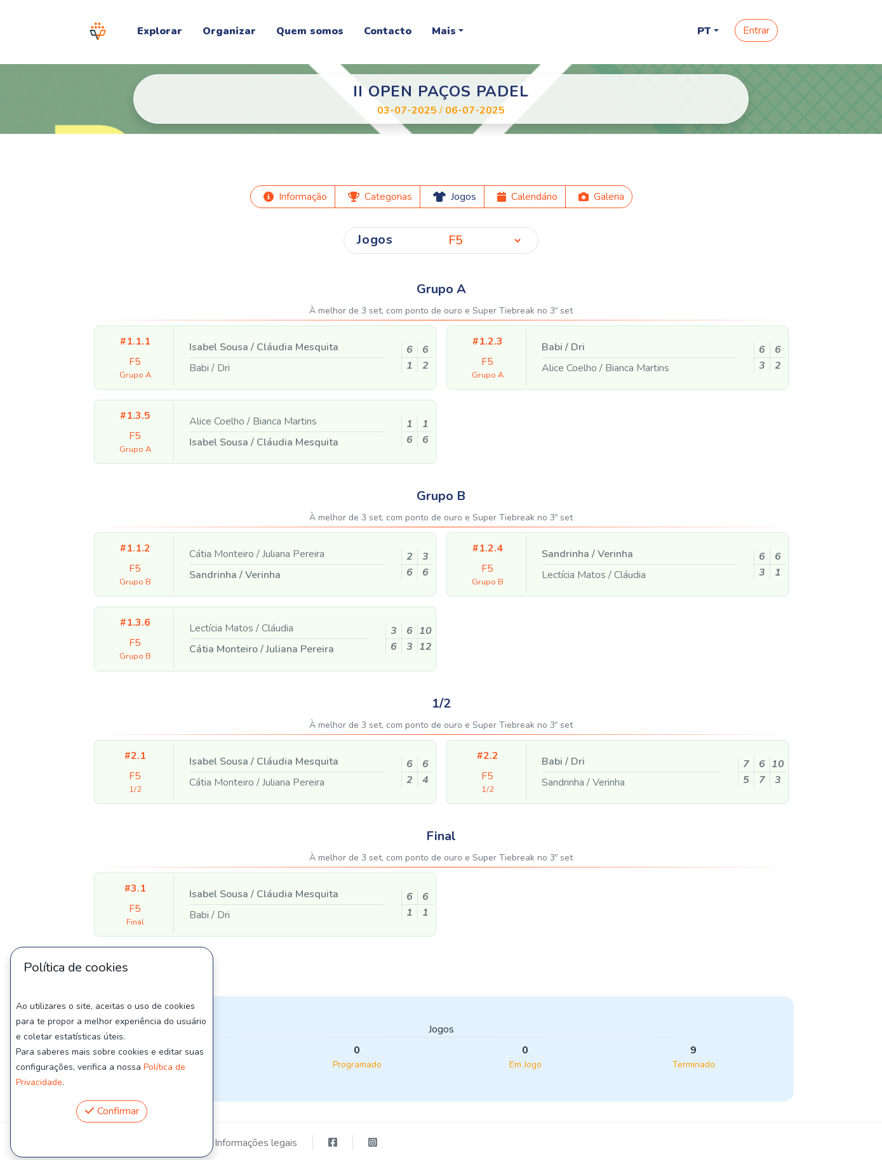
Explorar (159, 31)
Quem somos (310, 31)
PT (704, 31)
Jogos (375, 239)
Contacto (387, 31)
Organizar (229, 31)
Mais (444, 31)
